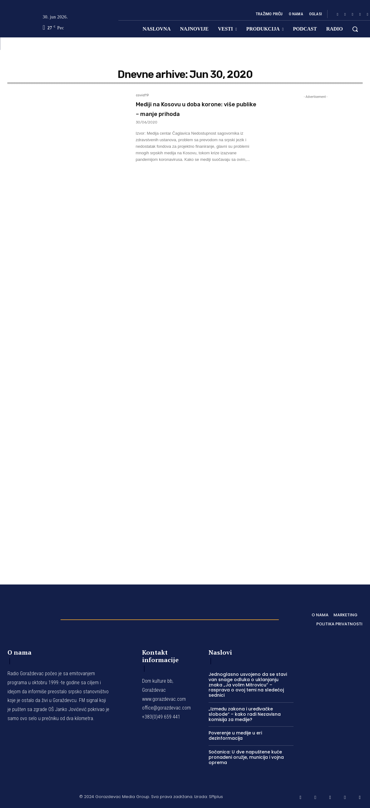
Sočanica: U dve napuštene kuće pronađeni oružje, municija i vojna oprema (246, 757)
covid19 (142, 95)
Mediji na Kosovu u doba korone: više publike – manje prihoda (191, 113)
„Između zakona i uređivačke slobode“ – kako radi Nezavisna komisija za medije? (245, 714)
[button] (355, 29)
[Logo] (30, 618)
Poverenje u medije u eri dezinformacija (235, 735)
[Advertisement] (316, 330)
